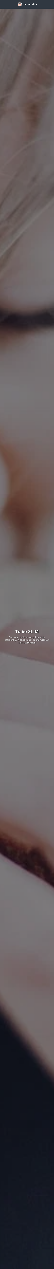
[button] (3, 4)
